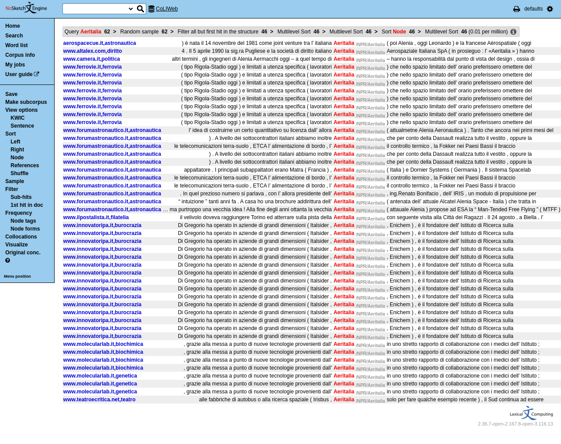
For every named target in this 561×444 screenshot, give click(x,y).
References (25, 165)
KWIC (18, 118)
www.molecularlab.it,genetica (100, 376)
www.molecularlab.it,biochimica (103, 344)
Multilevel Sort (298, 32)
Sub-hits (21, 197)
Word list (16, 45)
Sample (14, 181)
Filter (11, 189)
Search (14, 36)
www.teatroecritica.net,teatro (99, 399)
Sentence (22, 126)
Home (12, 26)
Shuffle (20, 173)
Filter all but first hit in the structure (222, 32)
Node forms (25, 229)
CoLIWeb (167, 9)
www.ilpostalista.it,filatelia (96, 217)
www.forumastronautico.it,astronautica (112, 130)
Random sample (143, 32)
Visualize (16, 245)
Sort (10, 134)
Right (17, 150)
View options (21, 110)
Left (15, 142)
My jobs (15, 65)
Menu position (17, 276)
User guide (19, 74)
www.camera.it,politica (91, 59)
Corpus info (20, 55)
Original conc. (23, 253)
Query (87, 32)
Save (11, 94)
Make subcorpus (26, 102)
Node (17, 157)
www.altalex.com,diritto (92, 51)
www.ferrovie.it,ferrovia (92, 67)
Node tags (23, 221)
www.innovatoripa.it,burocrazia (102, 225)
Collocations (21, 237)
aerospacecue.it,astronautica (99, 43)
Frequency (18, 213)
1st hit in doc (27, 205)
